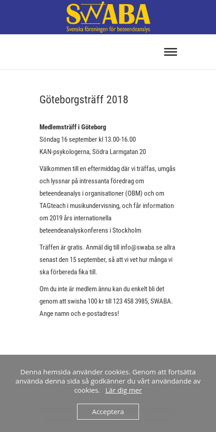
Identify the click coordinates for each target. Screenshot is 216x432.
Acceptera (108, 411)
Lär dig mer (123, 390)
